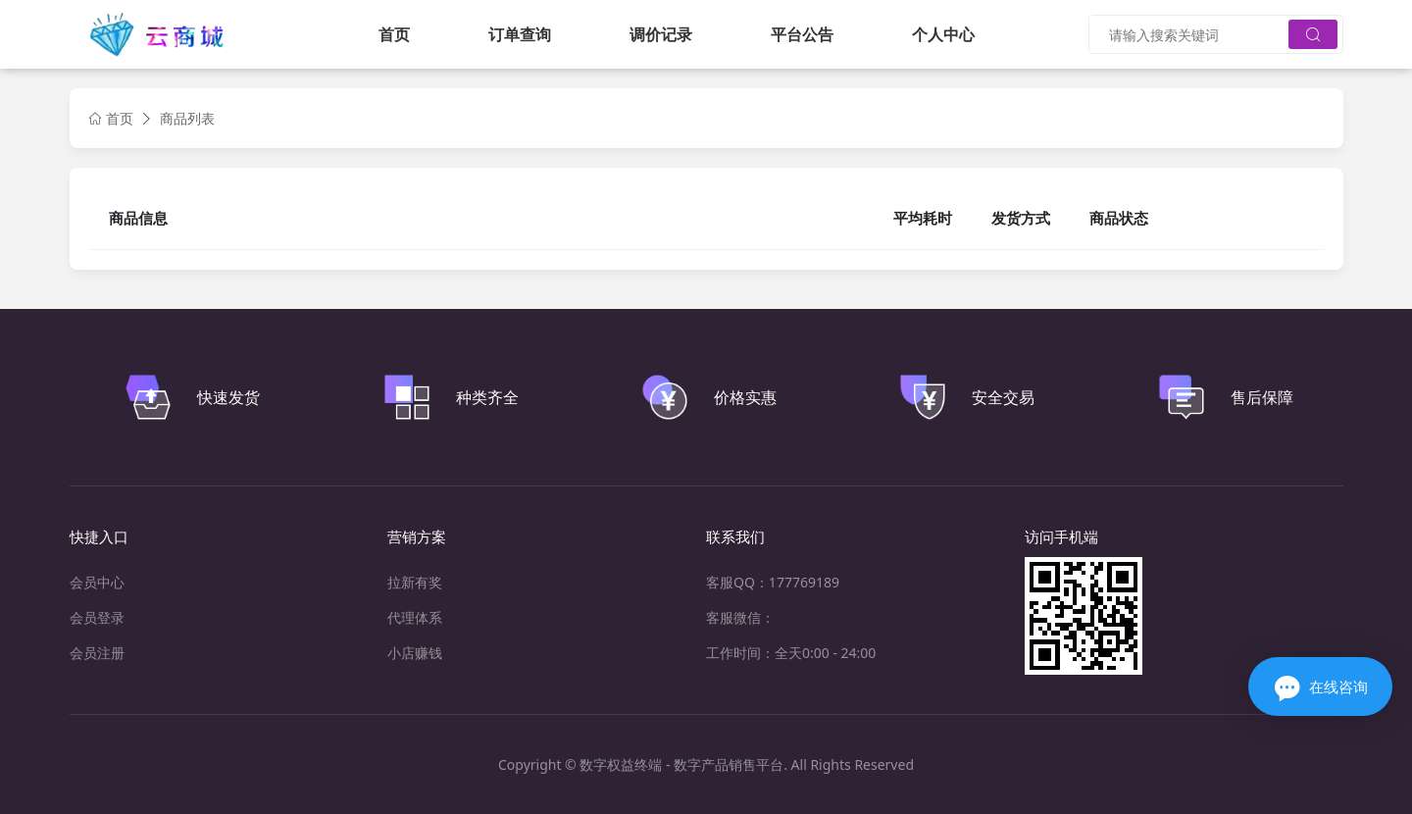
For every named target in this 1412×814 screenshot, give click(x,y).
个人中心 (943, 34)
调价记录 (661, 34)
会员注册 (97, 652)
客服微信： (740, 617)
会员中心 (97, 582)
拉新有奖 (414, 582)
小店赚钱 (414, 652)
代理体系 (414, 617)
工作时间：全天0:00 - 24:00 (791, 652)
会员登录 (97, 617)
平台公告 (802, 34)
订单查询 (519, 34)
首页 (394, 34)
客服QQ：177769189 (772, 582)
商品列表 (187, 118)
